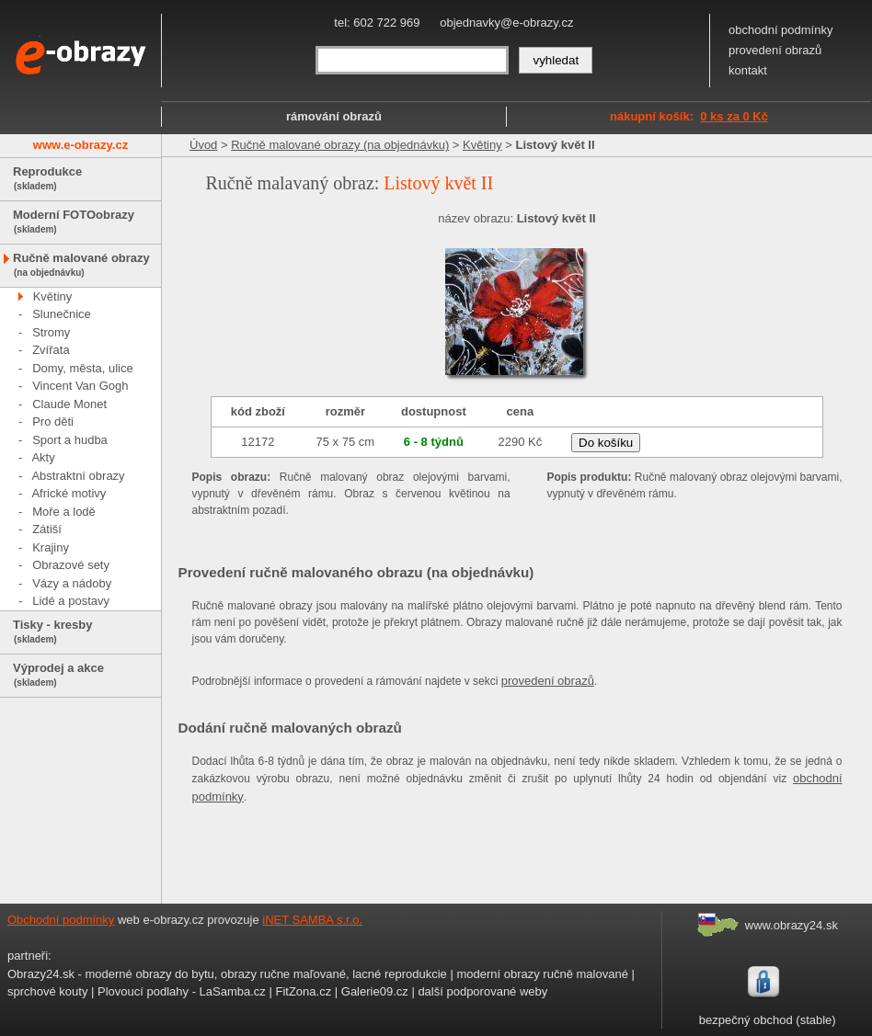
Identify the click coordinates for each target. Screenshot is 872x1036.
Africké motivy (68, 493)
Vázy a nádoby (71, 583)
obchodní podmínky (780, 30)
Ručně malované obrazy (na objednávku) (340, 145)
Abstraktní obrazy (77, 476)
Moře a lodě (64, 511)
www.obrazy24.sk (791, 925)
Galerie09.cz (374, 991)
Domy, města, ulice (82, 368)
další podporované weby (482, 991)
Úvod (203, 145)
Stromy (51, 332)
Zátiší (47, 529)
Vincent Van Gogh (80, 386)
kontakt (748, 70)
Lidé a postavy (70, 601)
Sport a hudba (70, 440)
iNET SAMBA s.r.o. (312, 920)
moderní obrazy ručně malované (541, 974)
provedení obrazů (775, 50)
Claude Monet (69, 404)
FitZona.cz (303, 991)
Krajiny (50, 547)
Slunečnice (61, 314)
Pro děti (53, 421)
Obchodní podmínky (60, 920)
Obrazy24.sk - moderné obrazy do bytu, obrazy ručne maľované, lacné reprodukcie (227, 974)
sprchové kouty (47, 991)
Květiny (53, 296)
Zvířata (50, 350)
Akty (42, 457)
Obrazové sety (70, 565)
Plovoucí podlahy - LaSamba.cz (182, 991)
